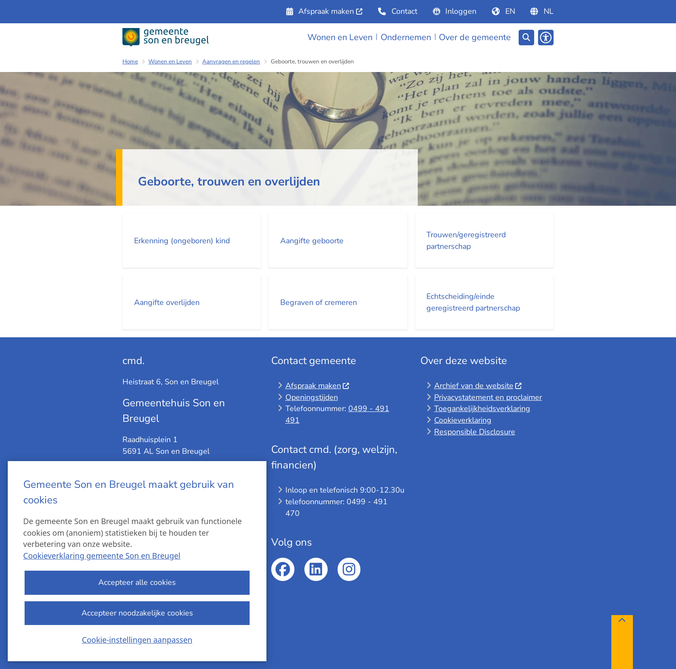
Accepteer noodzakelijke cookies (137, 613)
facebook (282, 569)
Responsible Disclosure (474, 432)
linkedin (316, 569)
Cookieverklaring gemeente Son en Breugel (102, 556)
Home (130, 61)
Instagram (349, 569)
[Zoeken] (526, 37)
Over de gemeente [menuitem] (475, 37)
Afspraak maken (317, 385)
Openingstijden (311, 397)
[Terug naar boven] (622, 642)
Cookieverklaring (462, 420)
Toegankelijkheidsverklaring (482, 408)
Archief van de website (478, 385)
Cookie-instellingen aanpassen (137, 639)
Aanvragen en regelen (231, 61)
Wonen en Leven (170, 61)
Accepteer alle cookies (137, 583)
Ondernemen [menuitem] (406, 37)
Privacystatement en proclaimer (488, 397)
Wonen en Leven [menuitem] (339, 37)
